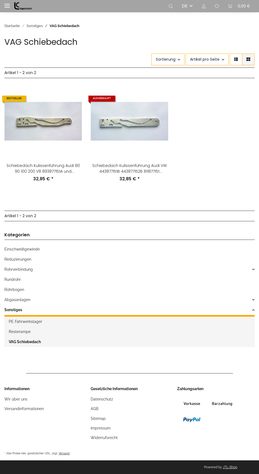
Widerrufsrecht (104, 437)
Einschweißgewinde (22, 249)
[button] (170, 6)
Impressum (101, 428)
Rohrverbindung (18, 269)
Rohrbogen (14, 289)
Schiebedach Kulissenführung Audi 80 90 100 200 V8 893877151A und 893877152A (43, 168)
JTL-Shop (230, 467)
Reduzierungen (17, 259)
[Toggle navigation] (7, 3)
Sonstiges (13, 310)
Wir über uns (15, 399)
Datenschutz (102, 399)
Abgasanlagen (17, 300)
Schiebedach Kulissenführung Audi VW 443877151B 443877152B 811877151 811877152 (129, 168)
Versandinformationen (24, 409)
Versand (64, 453)
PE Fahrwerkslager (25, 321)
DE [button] (185, 6)
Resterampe (20, 331)
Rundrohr (12, 279)
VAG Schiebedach (25, 342)
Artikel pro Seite (205, 59)
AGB (94, 409)
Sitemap (98, 418)
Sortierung (165, 59)
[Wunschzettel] (216, 6)
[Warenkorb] (239, 6)
